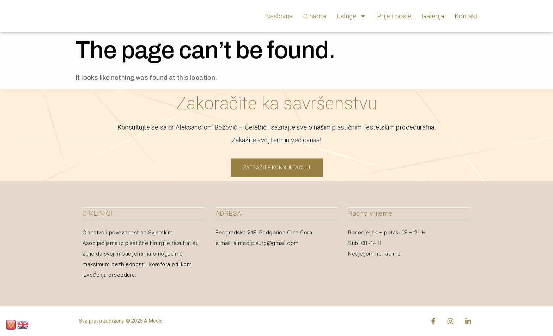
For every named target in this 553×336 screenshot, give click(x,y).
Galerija (433, 16)
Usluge (351, 16)
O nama (314, 16)
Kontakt (466, 16)
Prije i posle (394, 16)
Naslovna (279, 16)
